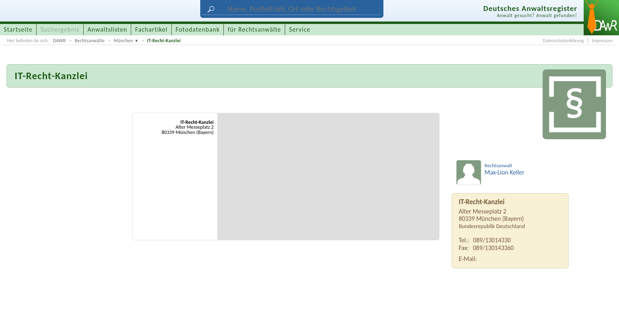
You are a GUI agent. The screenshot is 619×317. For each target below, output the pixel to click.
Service (299, 29)
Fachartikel (151, 29)
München (123, 40)
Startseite (18, 29)
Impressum (602, 40)
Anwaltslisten (108, 29)
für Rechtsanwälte (254, 29)
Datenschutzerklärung (563, 40)
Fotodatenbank (197, 29)
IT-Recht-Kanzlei (164, 40)
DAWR (59, 40)
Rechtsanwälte (90, 40)
